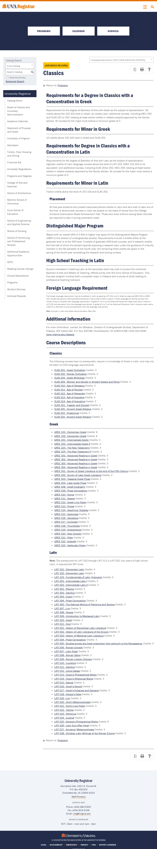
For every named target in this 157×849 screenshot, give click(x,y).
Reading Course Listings (20, 268)
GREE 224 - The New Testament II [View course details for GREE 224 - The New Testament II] (72, 451)
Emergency (71, 845)
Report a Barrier (107, 845)
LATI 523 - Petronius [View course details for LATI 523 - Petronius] (65, 713)
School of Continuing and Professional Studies (18, 241)
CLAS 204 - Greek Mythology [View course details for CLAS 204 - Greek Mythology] (69, 377)
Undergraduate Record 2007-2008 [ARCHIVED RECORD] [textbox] (118, 60)
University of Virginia (18, 138)
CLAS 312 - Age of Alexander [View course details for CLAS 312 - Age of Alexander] (69, 393)
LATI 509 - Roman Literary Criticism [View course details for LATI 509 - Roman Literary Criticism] (73, 659)
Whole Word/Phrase (17, 77)
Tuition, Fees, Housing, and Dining (19, 153)
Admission (12, 145)
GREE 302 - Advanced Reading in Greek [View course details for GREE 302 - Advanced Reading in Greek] (75, 459)
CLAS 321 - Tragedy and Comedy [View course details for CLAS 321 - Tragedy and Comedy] (72, 405)
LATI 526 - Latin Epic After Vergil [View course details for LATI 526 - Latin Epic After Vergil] (71, 725)
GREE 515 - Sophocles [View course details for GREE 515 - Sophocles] (66, 514)
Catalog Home (14, 100)
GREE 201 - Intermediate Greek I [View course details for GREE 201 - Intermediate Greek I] (71, 439)
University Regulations (19, 169)
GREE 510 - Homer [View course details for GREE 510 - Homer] (64, 494)
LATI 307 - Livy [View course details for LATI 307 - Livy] (62, 608)
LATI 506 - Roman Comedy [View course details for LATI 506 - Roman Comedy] (68, 647)
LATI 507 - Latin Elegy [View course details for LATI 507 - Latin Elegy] (66, 651)
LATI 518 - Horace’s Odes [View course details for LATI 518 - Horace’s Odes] (67, 694)
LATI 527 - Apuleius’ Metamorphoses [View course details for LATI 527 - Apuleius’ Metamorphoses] (74, 729)
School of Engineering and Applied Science (19, 222)
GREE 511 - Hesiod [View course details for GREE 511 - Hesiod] (64, 498)
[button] (145, 7)
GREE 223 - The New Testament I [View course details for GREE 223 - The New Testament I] (72, 447)
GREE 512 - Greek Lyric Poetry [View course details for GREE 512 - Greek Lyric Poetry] (70, 502)
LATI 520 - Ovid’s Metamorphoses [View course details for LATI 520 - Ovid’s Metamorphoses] (72, 702)
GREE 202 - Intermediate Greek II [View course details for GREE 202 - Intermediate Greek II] (72, 443)
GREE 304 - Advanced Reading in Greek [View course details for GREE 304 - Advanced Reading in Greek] (75, 467)
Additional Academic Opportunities (18, 253)
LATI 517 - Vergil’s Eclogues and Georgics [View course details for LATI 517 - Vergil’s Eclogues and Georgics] (76, 690)
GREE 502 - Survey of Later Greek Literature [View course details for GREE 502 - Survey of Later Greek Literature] (77, 475)
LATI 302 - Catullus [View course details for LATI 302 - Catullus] (64, 592)
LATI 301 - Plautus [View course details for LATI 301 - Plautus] (64, 588)
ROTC (10, 262)
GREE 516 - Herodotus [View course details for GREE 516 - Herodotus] (66, 518)
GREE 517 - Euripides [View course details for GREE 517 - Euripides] (66, 521)
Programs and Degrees (19, 176)
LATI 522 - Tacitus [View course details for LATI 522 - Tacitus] (64, 710)
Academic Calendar (17, 121)
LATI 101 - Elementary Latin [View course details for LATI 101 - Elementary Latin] (69, 569)
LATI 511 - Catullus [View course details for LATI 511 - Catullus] (64, 667)
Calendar (78, 31)
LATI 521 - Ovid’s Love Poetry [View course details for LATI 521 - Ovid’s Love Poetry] (69, 705)
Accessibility (56, 845)
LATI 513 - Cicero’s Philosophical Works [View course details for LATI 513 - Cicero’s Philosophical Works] (75, 674)
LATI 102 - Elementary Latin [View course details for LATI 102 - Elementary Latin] (69, 573)
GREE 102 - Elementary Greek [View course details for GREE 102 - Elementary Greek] (70, 436)
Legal (43, 845)
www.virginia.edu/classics (60, 334)
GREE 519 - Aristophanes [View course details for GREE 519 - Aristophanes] (67, 529)
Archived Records (16, 296)
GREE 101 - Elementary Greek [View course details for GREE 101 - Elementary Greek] (70, 432)
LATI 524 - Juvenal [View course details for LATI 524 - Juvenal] (64, 717)
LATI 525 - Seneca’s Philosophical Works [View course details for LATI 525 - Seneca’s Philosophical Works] (76, 721)
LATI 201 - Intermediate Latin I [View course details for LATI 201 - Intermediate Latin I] (70, 581)
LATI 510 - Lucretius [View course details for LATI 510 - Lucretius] (65, 663)
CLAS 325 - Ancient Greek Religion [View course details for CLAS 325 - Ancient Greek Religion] (72, 409)
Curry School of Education (15, 212)
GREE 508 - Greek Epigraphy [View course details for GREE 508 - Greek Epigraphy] (69, 486)
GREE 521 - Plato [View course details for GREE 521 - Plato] (63, 537)
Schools (113, 31)
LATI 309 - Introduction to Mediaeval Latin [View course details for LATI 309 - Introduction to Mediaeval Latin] (77, 616)
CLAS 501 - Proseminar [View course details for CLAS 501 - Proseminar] (66, 413)
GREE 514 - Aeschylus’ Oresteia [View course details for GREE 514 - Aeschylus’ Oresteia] (71, 510)
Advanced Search (15, 81)
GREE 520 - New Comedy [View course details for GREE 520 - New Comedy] (67, 533)
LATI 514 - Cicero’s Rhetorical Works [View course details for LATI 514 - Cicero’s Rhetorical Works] (73, 678)
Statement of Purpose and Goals (19, 129)
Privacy (84, 845)
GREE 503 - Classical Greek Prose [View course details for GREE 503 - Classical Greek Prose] (72, 479)
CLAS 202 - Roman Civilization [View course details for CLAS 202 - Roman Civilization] (70, 374)
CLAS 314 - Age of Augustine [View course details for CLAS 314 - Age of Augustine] (69, 401)
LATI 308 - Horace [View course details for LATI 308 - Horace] (63, 612)
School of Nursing (16, 231)
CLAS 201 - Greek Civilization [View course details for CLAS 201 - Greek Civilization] (69, 370)
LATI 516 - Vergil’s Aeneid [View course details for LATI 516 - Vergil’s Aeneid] (68, 686)
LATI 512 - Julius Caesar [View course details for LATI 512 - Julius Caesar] (67, 670)
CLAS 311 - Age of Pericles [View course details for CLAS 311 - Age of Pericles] (68, 389)
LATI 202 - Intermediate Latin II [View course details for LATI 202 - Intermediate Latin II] (71, 584)
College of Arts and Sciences (17, 184)
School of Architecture (19, 193)
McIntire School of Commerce (17, 201)
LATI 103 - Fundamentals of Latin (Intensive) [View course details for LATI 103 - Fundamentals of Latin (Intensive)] (78, 577)
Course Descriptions (18, 275)
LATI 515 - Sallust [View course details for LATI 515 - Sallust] (63, 682)
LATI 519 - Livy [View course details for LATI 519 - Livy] (62, 698)
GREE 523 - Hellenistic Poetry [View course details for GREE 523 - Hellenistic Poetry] (70, 545)
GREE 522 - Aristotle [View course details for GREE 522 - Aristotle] (65, 541)
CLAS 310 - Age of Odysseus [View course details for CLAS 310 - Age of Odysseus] (69, 385)
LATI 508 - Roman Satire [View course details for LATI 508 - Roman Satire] (67, 655)
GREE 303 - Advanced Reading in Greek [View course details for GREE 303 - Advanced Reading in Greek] (75, 463)
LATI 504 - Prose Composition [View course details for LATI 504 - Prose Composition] (70, 639)
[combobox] (121, 60)
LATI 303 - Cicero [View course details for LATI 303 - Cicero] (63, 596)
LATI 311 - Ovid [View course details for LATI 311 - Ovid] (62, 624)
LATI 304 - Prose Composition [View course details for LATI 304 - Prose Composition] (70, 600)
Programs (43, 31)
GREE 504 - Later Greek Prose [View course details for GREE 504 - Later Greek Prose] (70, 483)
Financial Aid (14, 162)
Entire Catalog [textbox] (13, 66)
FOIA (94, 845)
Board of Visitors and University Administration (18, 111)
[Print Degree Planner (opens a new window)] (134, 69)
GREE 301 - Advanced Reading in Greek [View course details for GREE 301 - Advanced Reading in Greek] (75, 455)
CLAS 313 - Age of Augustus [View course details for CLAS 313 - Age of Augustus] (69, 397)
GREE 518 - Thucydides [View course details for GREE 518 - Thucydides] (67, 525)
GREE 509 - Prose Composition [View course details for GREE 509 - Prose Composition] (70, 490)
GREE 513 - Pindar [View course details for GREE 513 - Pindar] (64, 506)
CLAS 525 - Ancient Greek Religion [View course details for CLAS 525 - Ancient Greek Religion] (72, 416)
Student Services (16, 289)
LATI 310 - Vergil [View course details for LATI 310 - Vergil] (63, 620)
